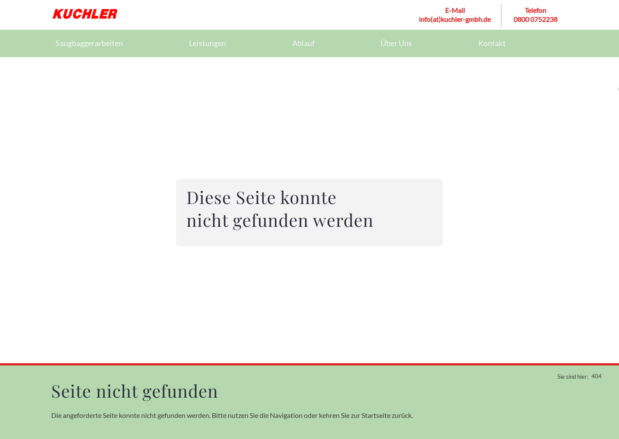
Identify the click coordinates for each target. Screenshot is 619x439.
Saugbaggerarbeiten (89, 42)
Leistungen (207, 42)
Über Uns (396, 42)
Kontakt (491, 42)
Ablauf (303, 42)
